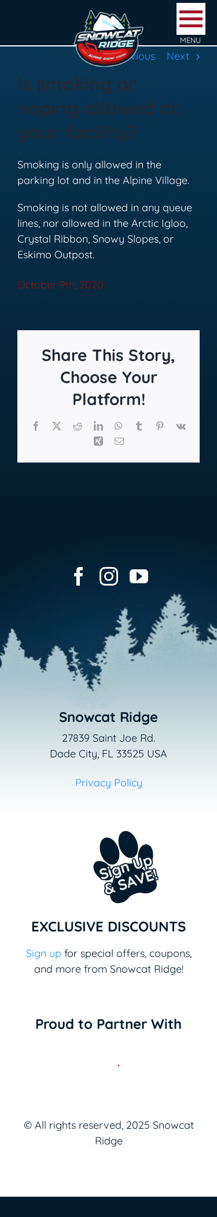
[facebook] (78, 576)
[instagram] (109, 576)
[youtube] (139, 576)
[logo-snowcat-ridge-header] (108, 13)
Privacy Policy (108, 782)
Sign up (43, 953)
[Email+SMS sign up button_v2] (109, 823)
